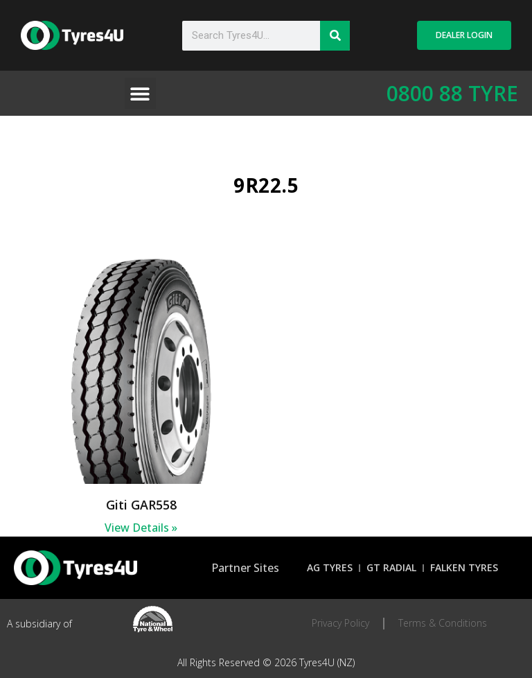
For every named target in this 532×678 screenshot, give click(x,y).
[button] (140, 93)
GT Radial (391, 567)
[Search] (335, 36)
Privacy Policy (340, 622)
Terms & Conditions (442, 622)
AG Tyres (330, 567)
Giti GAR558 (141, 504)
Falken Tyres (464, 567)
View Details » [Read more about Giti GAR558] (141, 527)
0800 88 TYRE (452, 93)
